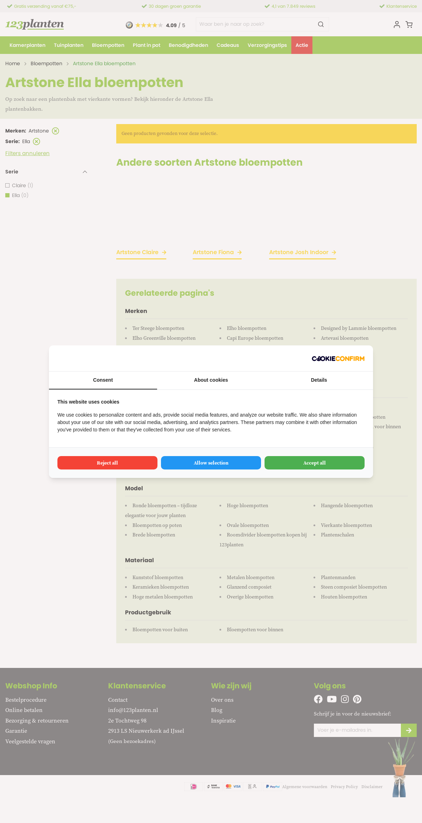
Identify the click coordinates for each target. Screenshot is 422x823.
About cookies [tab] (211, 380)
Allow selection (211, 462)
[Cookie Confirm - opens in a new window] (338, 358)
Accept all (314, 462)
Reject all (107, 462)
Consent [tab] (103, 380)
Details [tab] (319, 380)
